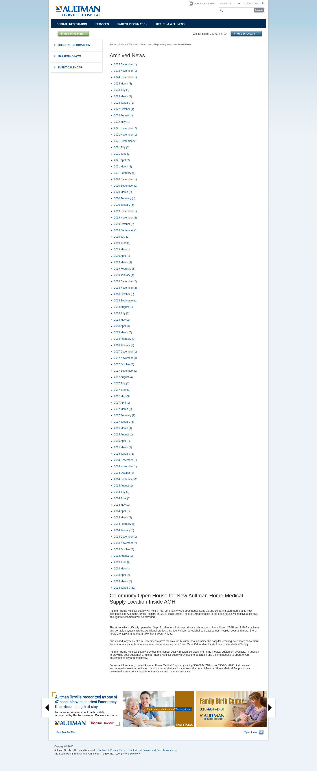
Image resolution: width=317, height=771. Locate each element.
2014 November (125, 466)
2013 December (125, 536)
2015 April (122, 440)
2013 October (124, 549)
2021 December (125, 128)
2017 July (121, 383)
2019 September (126, 230)
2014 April (122, 511)
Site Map (102, 750)
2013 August (123, 555)
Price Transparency (167, 750)
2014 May (122, 504)
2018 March (123, 332)
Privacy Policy (117, 750)
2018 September (126, 300)
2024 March (123, 83)
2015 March (123, 447)
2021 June (122, 153)
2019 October (124, 224)
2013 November (125, 543)
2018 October (124, 294)
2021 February (124, 172)
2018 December (125, 281)
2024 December (125, 77)
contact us (225, 3)
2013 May (122, 568)
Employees (149, 750)
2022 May (122, 121)
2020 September (126, 185)
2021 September (126, 141)
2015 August (123, 434)
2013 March (123, 581)
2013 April (122, 574)
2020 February (124, 198)
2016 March (123, 428)
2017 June (122, 389)
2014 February (124, 523)
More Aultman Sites (204, 3)
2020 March (123, 192)
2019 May (122, 249)
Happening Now (162, 44)
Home (113, 44)
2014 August (123, 485)
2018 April (122, 326)
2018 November (125, 287)
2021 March (123, 166)
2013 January (124, 587)
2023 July (121, 90)
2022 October (124, 109)
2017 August (123, 377)
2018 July (121, 313)
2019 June (122, 243)
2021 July (121, 147)
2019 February (124, 268)
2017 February (124, 415)
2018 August (123, 306)
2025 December (125, 64)
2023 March (123, 96)
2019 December (125, 211)
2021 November (125, 134)
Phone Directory (131, 753)
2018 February (124, 338)
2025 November (125, 70)
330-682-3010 (254, 3)
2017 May (122, 396)
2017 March (123, 409)
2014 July (121, 492)
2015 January (124, 453)
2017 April (122, 402)
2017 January (124, 421)
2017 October (124, 364)
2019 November (125, 217)
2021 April (122, 160)
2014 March (123, 517)
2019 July (121, 236)
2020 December (125, 179)
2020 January (124, 204)
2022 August (123, 115)
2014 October (124, 472)
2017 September (126, 370)
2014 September (126, 479)
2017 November (125, 358)
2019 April (122, 255)
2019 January (124, 275)
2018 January (124, 345)
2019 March (123, 262)
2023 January (124, 102)
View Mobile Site (65, 732)
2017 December (125, 351)
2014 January (124, 530)
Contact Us (135, 750)
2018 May (122, 319)
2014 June (122, 498)
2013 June (122, 562)
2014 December (125, 460)
